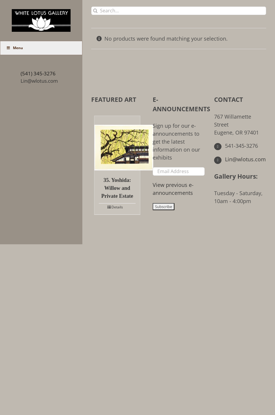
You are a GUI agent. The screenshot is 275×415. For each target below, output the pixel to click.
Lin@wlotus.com (39, 80)
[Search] (95, 10)
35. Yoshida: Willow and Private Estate (117, 188)
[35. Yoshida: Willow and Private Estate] (117, 143)
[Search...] (178, 10)
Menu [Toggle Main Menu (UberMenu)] (14, 47)
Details (117, 207)
